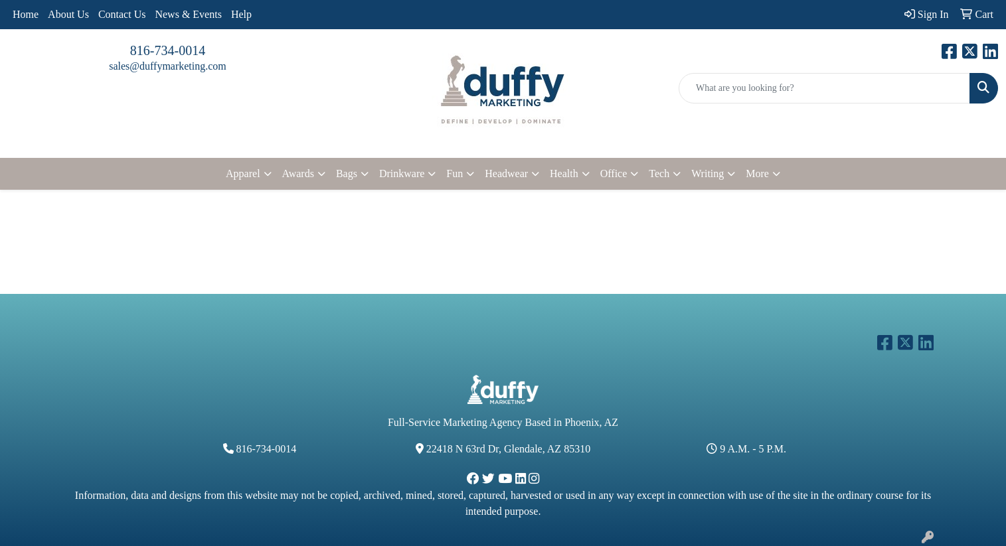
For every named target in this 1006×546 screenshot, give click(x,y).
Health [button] (564, 173)
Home (26, 14)
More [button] (757, 173)
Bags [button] (346, 173)
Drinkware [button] (401, 173)
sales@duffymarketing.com (167, 66)
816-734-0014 (167, 50)
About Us (68, 14)
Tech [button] (659, 173)
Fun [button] (454, 173)
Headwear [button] (506, 173)
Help (241, 14)
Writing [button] (707, 173)
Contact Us (122, 14)
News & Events (188, 14)
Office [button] (614, 173)
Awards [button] (298, 173)
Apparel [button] (243, 173)
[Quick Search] (824, 88)
